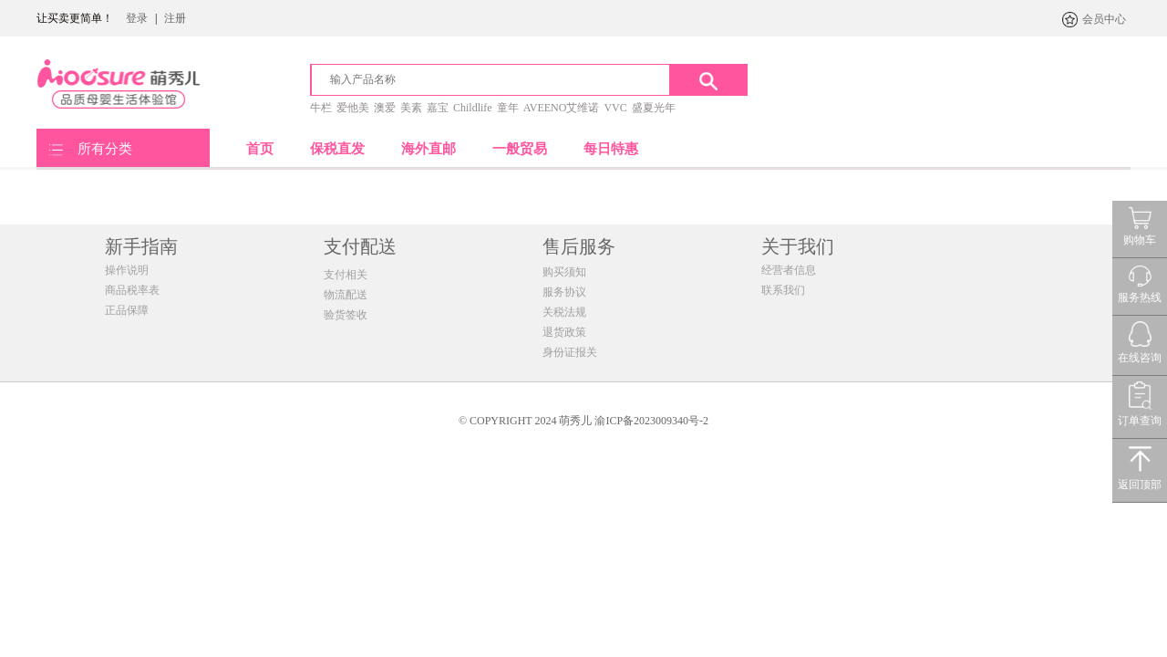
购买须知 (564, 272)
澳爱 (385, 107)
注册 (175, 18)
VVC (615, 107)
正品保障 (127, 310)
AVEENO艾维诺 (561, 107)
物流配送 (345, 294)
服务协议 (564, 292)
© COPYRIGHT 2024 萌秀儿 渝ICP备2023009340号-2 (583, 420)
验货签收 (345, 314)
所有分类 (104, 148)
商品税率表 (132, 290)
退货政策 (564, 332)
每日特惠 (611, 148)
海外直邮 (428, 148)
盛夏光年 (654, 107)
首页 (260, 148)
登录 (137, 18)
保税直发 (337, 148)
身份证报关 (569, 352)
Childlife (472, 107)
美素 (411, 107)
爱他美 (352, 107)
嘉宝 (438, 107)
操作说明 (127, 270)
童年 (508, 107)
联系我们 (783, 290)
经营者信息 (788, 270)
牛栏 (321, 107)
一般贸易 (519, 148)
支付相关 (345, 274)
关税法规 (564, 312)
